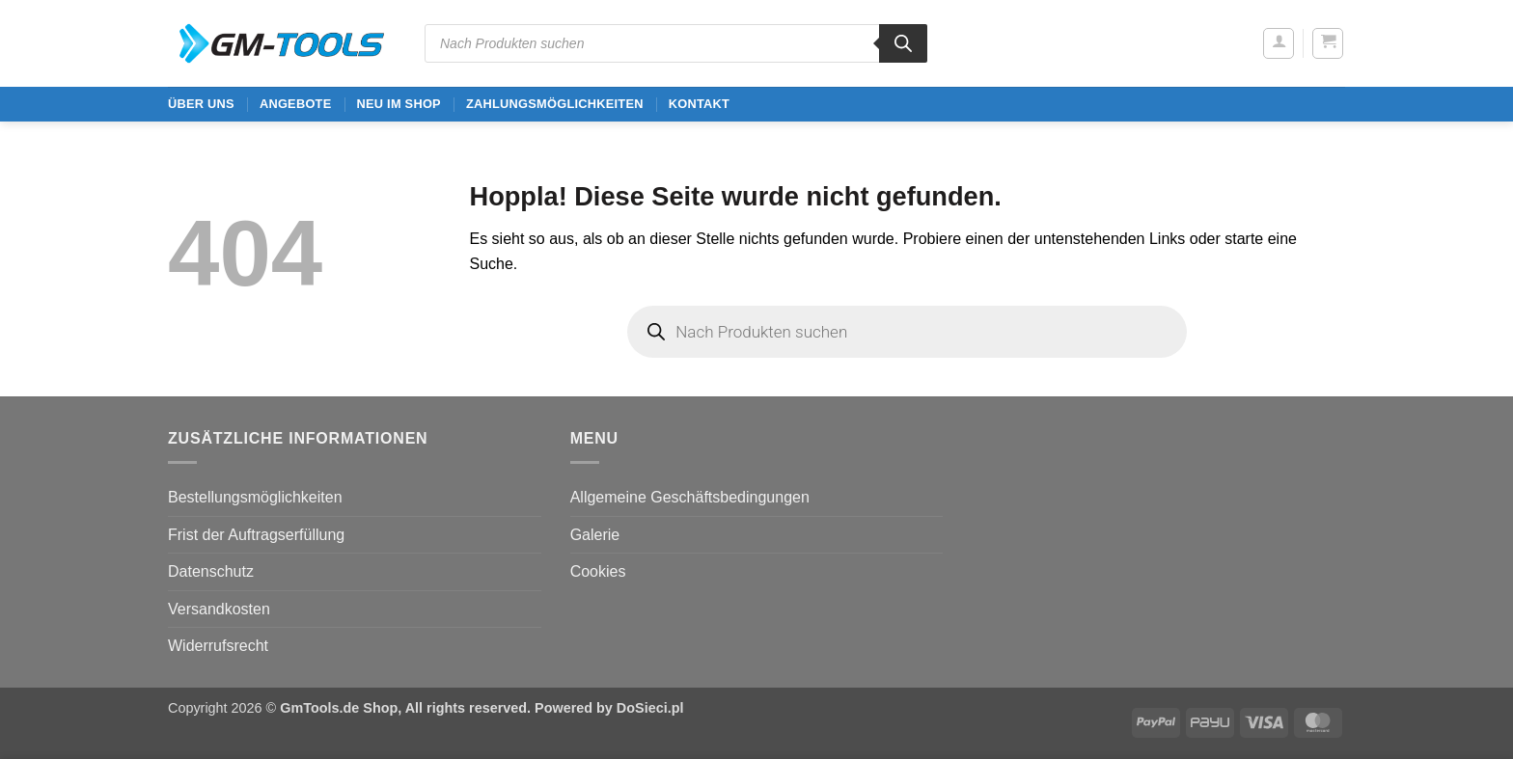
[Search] (903, 43)
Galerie (595, 535)
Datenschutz (211, 571)
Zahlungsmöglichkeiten (555, 103)
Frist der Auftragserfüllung (256, 535)
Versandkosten (219, 609)
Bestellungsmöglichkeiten (255, 497)
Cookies (598, 571)
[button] (1278, 43)
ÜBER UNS (201, 103)
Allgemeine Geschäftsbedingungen (690, 497)
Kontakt (699, 103)
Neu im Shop (398, 103)
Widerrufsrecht (218, 645)
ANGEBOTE (296, 103)
